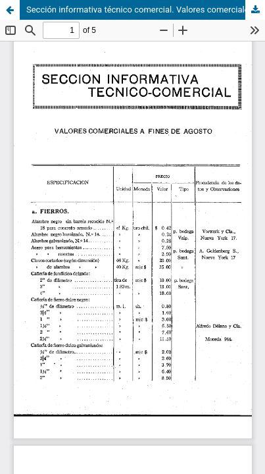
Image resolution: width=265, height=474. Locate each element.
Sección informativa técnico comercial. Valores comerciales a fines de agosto (145, 9)
